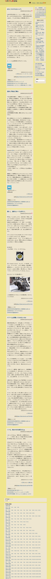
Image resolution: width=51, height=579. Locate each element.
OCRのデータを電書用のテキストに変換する (40, 54)
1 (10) (6, 507)
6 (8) (21, 539)
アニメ (36, 65)
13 (45, 12)
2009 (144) (8, 555)
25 (42, 15)
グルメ (39, 67)
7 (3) (21, 533)
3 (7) (12, 507)
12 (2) (30, 527)
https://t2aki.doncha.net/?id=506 (24, 485)
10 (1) (24, 518)
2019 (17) (8, 526)
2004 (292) (8, 569)
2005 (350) (8, 566)
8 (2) (21, 513)
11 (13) (36, 559)
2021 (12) (8, 520)
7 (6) (24, 553)
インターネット (27, 73)
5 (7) (18, 547)
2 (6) (9, 507)
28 (36, 17)
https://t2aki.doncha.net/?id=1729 (24, 76)
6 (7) (21, 565)
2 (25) (9, 573)
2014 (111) (8, 540)
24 (40, 15)
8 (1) (24, 527)
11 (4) (36, 536)
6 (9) (21, 515)
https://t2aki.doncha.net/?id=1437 (24, 196)
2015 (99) (8, 537)
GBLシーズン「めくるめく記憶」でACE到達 (40, 50)
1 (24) (6, 570)
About (41, 3)
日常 (19, 73)
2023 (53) (8, 514)
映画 (41, 63)
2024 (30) (8, 511)
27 (45, 15)
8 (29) (27, 573)
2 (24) (9, 570)
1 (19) (6, 544)
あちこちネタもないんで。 (14, 9)
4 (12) (15, 542)
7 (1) (15, 518)
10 (40, 12)
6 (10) (21, 544)
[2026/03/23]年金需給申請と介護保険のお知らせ (18, 201)
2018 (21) (8, 528)
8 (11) (27, 544)
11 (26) (36, 570)
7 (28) (24, 573)
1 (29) (6, 576)
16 (39, 14)
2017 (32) (8, 531)
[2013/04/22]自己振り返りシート (15, 490)
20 (45, 14)
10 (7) (33, 565)
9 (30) (30, 568)
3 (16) (12, 544)
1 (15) (6, 542)
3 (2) (9, 518)
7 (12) (24, 565)
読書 (39, 63)
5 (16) (18, 542)
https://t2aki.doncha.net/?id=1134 (24, 304)
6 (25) (21, 570)
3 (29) (12, 570)
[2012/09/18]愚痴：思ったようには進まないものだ (19, 493)
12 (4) (24, 524)
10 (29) (33, 573)
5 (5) (18, 507)
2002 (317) (8, 575)
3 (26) (12, 568)
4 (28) (15, 573)
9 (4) (30, 510)
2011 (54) (8, 549)
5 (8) (18, 539)
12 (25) (39, 576)
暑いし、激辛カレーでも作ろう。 (16, 211)
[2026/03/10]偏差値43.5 (12, 205)
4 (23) (15, 544)
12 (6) (36, 550)
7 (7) (24, 544)
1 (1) (6, 515)
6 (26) (21, 547)
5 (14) (18, 544)
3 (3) (12, 562)
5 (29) (18, 568)
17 (40, 14)
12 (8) (39, 515)
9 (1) (18, 521)
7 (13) (24, 559)
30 (39, 17)
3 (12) (12, 556)
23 (39, 15)
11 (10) (36, 547)
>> (45, 7)
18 (42, 14)
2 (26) (9, 568)
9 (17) (30, 556)
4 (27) (15, 568)
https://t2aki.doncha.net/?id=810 (24, 416)
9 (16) (30, 539)
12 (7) (39, 544)
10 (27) (33, 576)
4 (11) (15, 559)
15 (37, 14)
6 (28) (21, 573)
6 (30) (21, 568)
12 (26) (39, 573)
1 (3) (6, 521)
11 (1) (36, 510)
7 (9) (24, 515)
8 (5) (24, 533)
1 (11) (6, 539)
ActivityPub (37, 75)
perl (43, 72)
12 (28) (39, 568)
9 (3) (24, 513)
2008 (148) (8, 557)
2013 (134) (8, 543)
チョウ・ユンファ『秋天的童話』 (40, 29)
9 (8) (30, 547)
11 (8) (30, 513)
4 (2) (15, 527)
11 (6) (36, 542)
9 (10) (30, 565)
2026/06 (40, 7)
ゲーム (40, 65)
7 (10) (24, 556)
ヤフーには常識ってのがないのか (16, 317)
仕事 (30, 482)
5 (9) (18, 565)
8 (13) (27, 562)
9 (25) (30, 576)
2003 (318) (8, 572)
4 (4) (12, 550)
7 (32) (24, 568)
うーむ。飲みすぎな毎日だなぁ (16, 429)
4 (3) (15, 510)
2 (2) (9, 513)
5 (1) (15, 513)
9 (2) (21, 518)
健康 (43, 65)
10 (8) (33, 542)
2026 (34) (8, 505)
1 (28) (6, 565)
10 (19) (33, 570)
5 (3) (18, 515)
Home (33, 3)
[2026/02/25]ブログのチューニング (15, 81)
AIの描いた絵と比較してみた (40, 43)
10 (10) (33, 547)
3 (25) (12, 565)
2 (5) (9, 515)
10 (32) (33, 568)
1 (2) (6, 513)
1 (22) (6, 573)
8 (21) (27, 576)
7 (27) (24, 576)
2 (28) (9, 565)
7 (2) (24, 510)
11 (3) (36, 553)
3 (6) (12, 510)
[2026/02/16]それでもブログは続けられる (17, 83)
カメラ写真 (37, 68)
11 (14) (36, 556)
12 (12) (39, 562)
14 (36, 14)
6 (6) (21, 530)
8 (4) (27, 510)
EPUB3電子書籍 (38, 73)
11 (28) (36, 573)
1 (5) (6, 510)
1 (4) (6, 536)
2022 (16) (8, 517)
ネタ (41, 68)
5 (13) (18, 559)
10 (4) (33, 510)
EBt (13, 150)
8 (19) (27, 559)
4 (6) (15, 507)
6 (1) (12, 521)
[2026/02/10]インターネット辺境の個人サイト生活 (19, 85)
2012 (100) (8, 546)
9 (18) (30, 559)
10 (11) (33, 562)
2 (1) (9, 510)
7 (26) (24, 570)
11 (42, 12)
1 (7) (6, 562)
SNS (38, 3)
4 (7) (15, 562)
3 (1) (12, 513)
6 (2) (21, 510)
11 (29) (36, 568)
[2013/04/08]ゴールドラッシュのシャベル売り (18, 492)
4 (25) (15, 576)
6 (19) (21, 542)
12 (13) (39, 559)
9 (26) (30, 573)
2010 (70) (8, 552)
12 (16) (39, 556)
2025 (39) (8, 508)
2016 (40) (8, 534)
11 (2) (36, 515)
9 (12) (30, 570)
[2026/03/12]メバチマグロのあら (15, 203)
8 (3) (24, 550)
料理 (36, 67)
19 (43, 14)
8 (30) (27, 568)
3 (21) (12, 573)
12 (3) (39, 510)
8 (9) (27, 556)
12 (43, 12)
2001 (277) (8, 578)
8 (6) (27, 515)
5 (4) (18, 510)
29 (37, 17)
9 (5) (30, 515)
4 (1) (15, 515)
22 (37, 15)
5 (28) (18, 570)
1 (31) (6, 568)
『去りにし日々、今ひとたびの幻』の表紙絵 (40, 59)
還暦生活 (42, 75)
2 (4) (9, 527)
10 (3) (33, 515)
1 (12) (6, 553)
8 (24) (27, 570)
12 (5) (33, 513)
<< (36, 7)
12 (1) (30, 518)
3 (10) (12, 559)
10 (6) (33, 539)
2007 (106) (8, 560)
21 (36, 15)
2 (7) (9, 553)
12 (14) (39, 539)
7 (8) (24, 562)
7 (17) (24, 547)
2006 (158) (8, 563)
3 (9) (12, 539)
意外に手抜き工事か (13, 91)
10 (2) (30, 530)
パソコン (37, 70)
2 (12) (9, 539)
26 (43, 15)
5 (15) (18, 556)
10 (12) (33, 556)
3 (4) (12, 547)
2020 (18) (8, 523)
